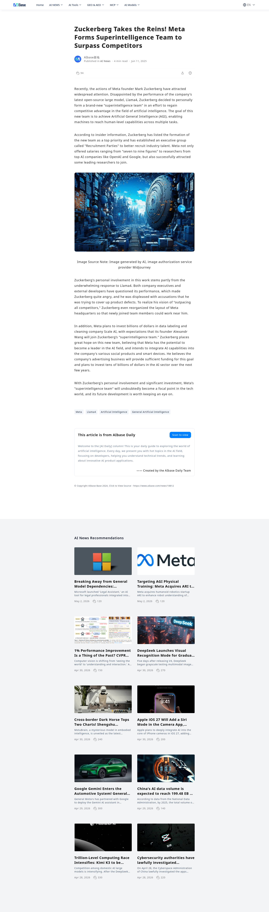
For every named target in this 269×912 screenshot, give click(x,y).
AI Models (132, 5)
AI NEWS (56, 5)
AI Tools (75, 5)
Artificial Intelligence (114, 412)
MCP (114, 5)
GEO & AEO (95, 5)
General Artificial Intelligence (150, 412)
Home (40, 5)
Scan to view (180, 434)
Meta (79, 412)
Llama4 (91, 412)
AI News (105, 61)
